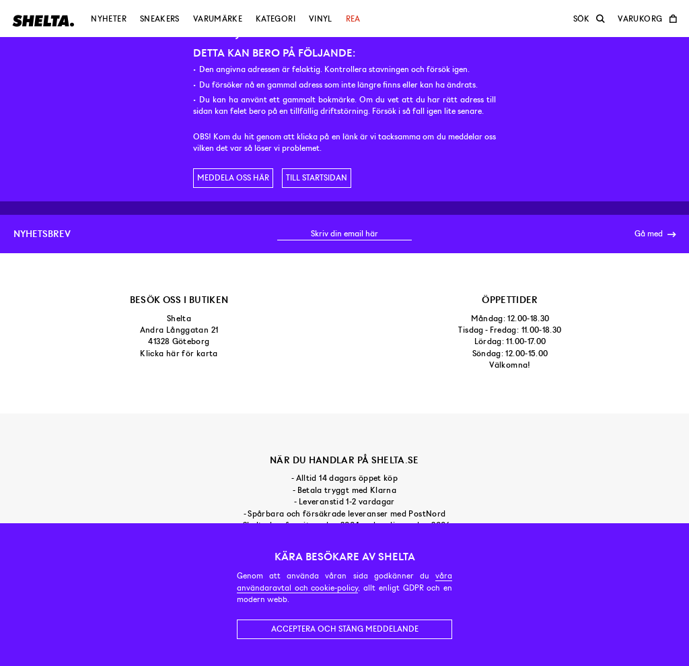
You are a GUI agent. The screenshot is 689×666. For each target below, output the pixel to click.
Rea (353, 19)
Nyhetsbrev (42, 233)
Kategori (275, 19)
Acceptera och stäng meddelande (345, 629)
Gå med (655, 234)
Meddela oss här (233, 177)
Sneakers (160, 19)
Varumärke (217, 19)
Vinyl (320, 19)
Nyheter (108, 19)
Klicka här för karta (178, 353)
